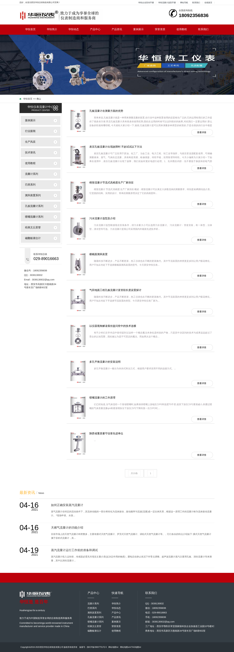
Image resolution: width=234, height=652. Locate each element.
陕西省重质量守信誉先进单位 (106, 433)
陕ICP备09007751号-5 (97, 647)
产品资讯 (120, 29)
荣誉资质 (163, 29)
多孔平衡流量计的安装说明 (105, 361)
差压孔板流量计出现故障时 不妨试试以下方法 (115, 146)
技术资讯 (30, 152)
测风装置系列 (33, 195)
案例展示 (141, 29)
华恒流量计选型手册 (167, 2)
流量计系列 (31, 174)
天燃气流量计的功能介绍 (67, 527)
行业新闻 (30, 131)
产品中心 (98, 29)
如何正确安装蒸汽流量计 (67, 505)
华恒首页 (33, 29)
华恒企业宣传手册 (146, 2)
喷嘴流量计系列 (34, 216)
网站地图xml (125, 647)
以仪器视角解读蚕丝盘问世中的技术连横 (112, 326)
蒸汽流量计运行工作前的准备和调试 (74, 550)
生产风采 (30, 141)
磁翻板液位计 (33, 238)
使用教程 (184, 29)
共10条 (134, 473)
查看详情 (201, 132)
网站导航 (184, 2)
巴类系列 (30, 184)
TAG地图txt (136, 647)
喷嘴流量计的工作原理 (102, 397)
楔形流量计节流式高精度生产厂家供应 (111, 182)
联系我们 (196, 2)
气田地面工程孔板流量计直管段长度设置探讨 (115, 290)
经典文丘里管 (33, 227)
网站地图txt (113, 647)
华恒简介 (55, 29)
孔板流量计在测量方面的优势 (106, 110)
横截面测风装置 (98, 254)
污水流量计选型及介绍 (102, 218)
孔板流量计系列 (34, 206)
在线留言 (208, 2)
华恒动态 (76, 29)
